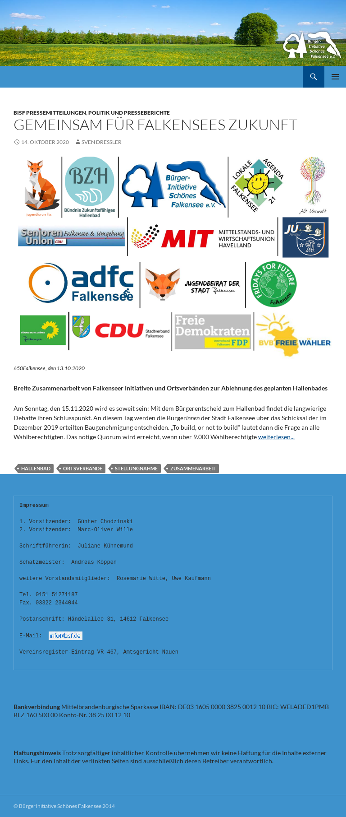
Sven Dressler (102, 142)
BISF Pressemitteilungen (50, 112)
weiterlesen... (276, 437)
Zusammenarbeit (193, 468)
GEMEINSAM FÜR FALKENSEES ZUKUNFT (155, 124)
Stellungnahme (136, 468)
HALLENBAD (35, 468)
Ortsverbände (82, 468)
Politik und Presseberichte (129, 112)
